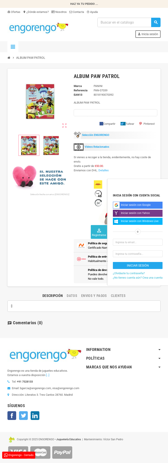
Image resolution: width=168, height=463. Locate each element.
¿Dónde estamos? (36, 12)
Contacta (76, 12)
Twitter (23, 415)
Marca (78, 86)
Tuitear (127, 123)
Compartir (107, 123)
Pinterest (147, 123)
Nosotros (59, 12)
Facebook (11, 415)
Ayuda (92, 12)
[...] (47, 375)
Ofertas (13, 12)
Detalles (103, 170)
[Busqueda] (128, 22)
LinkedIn (35, 415)
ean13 (78, 94)
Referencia (81, 90)
